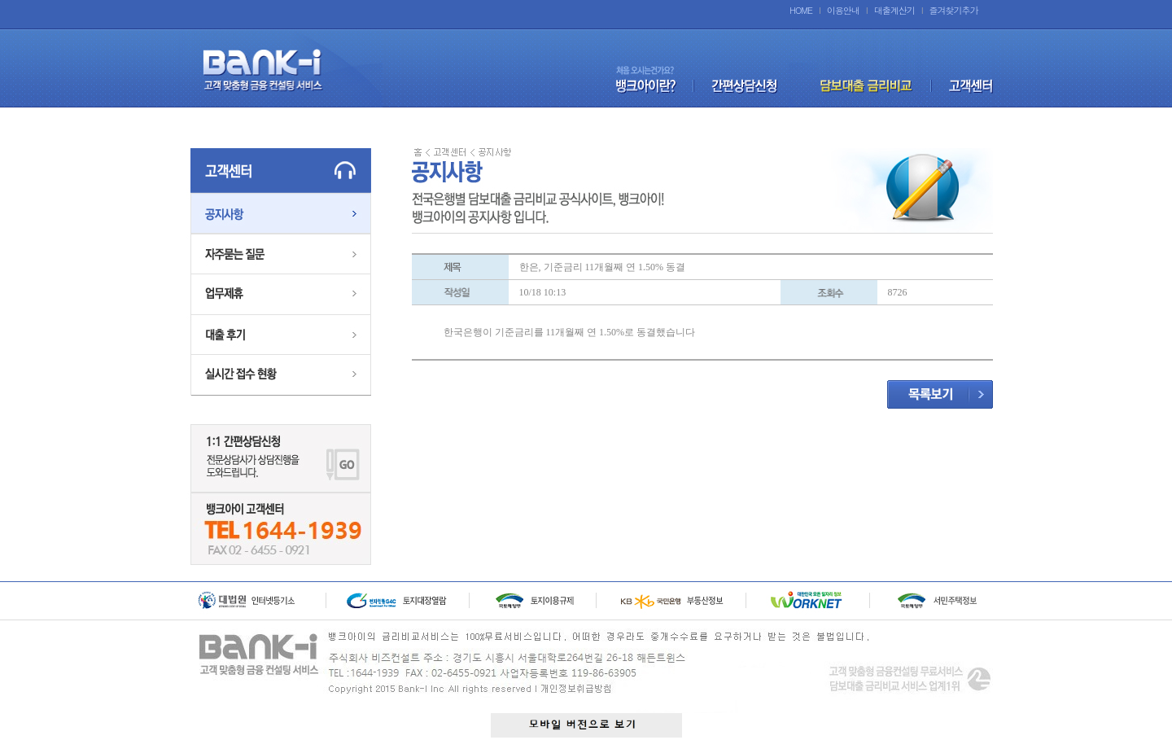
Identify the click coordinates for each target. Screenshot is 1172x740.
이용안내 (843, 10)
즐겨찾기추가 (953, 10)
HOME (800, 10)
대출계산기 (894, 10)
